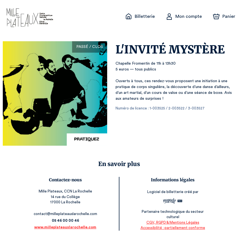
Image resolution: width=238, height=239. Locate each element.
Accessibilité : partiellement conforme (172, 228)
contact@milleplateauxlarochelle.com (66, 214)
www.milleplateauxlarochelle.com (66, 227)
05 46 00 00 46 (66, 220)
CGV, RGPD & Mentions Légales (171, 222)
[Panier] (224, 16)
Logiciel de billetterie (164, 193)
